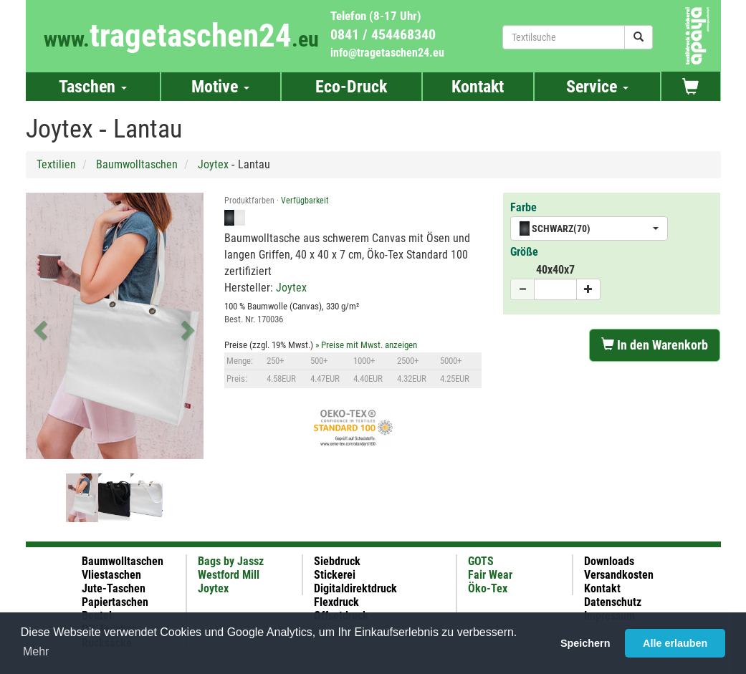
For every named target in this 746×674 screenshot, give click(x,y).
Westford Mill (228, 575)
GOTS (481, 561)
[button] (39, 326)
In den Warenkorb (654, 344)
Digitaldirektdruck (355, 588)
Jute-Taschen (113, 588)
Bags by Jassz (231, 561)
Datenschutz (612, 602)
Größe (524, 252)
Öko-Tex (487, 588)
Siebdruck (337, 561)
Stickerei (334, 575)
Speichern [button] (585, 643)
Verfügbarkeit (305, 201)
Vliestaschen (111, 575)
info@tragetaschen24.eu (387, 52)
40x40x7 (555, 269)
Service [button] (597, 87)
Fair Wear (490, 575)
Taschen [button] (93, 87)
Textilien (56, 164)
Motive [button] (220, 87)
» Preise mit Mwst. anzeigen (366, 345)
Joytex (213, 164)
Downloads (609, 561)
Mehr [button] (36, 651)
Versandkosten (619, 575)
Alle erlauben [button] (675, 643)
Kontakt (477, 87)
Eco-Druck (351, 87)
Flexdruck (336, 602)
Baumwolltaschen (137, 164)
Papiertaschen (115, 602)
